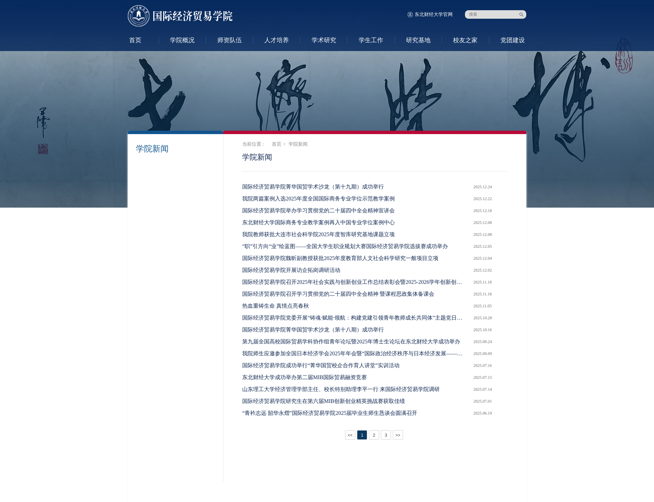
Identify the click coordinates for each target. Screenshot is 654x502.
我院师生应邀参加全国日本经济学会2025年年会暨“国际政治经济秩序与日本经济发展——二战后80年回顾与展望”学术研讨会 (354, 353)
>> (397, 435)
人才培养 (276, 40)
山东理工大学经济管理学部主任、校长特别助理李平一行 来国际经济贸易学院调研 (341, 389)
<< (350, 435)
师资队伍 (229, 40)
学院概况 (182, 40)
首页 (135, 40)
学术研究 (324, 40)
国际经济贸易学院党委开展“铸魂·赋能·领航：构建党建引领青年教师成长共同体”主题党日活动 (354, 318)
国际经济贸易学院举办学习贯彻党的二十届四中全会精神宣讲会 (318, 210)
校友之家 (465, 40)
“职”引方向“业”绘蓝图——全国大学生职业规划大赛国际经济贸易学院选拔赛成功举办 (345, 246)
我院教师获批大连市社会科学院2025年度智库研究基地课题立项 (318, 234)
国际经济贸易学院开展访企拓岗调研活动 (291, 270)
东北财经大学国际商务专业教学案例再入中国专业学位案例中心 (318, 222)
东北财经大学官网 (434, 14)
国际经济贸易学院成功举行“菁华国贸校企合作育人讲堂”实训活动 (321, 365)
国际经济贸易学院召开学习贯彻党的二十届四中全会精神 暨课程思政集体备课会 (338, 294)
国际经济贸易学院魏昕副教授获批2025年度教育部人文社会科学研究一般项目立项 (340, 258)
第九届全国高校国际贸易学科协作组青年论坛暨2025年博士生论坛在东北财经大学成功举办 (351, 341)
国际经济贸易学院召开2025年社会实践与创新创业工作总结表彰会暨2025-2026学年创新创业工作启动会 (354, 282)
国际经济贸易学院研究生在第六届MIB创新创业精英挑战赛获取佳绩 (323, 401)
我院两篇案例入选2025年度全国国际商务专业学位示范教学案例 (318, 198)
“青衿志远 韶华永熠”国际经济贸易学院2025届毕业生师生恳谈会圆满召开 (329, 413)
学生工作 (371, 40)
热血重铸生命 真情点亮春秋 (275, 306)
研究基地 (418, 40)
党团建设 (512, 40)
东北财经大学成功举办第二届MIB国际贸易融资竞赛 (304, 377)
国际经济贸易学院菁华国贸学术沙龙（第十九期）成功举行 (313, 187)
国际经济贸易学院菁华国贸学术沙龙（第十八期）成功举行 (313, 330)
